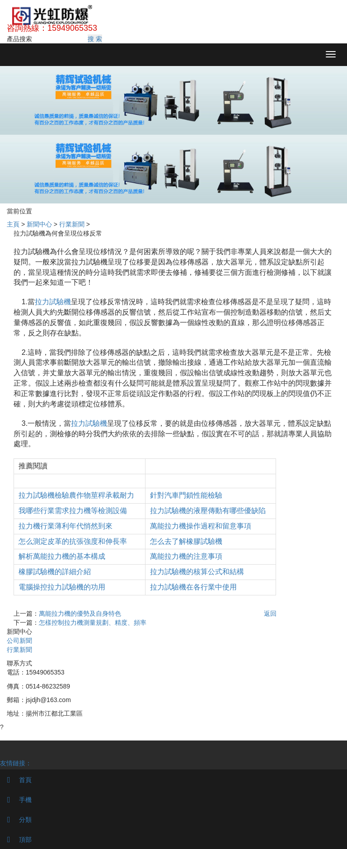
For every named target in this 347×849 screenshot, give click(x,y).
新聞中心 (39, 224)
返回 (270, 613)
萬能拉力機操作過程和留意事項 (200, 526)
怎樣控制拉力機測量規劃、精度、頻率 (92, 622)
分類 (16, 819)
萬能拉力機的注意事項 (186, 556)
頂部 (16, 839)
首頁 (16, 779)
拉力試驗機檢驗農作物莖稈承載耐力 (76, 495)
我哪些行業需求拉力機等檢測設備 (73, 510)
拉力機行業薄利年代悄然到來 (66, 526)
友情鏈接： (16, 763)
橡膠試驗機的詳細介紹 (55, 571)
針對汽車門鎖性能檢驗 (186, 495)
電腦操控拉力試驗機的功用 (62, 587)
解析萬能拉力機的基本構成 (62, 556)
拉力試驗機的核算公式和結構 (197, 571)
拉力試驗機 (53, 302)
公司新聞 (19, 640)
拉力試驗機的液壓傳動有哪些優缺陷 (208, 510)
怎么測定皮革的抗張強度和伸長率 (73, 541)
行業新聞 (71, 224)
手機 (16, 799)
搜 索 (95, 38)
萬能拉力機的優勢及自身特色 (80, 613)
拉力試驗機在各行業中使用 (193, 587)
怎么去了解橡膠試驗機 (186, 541)
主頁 (13, 224)
